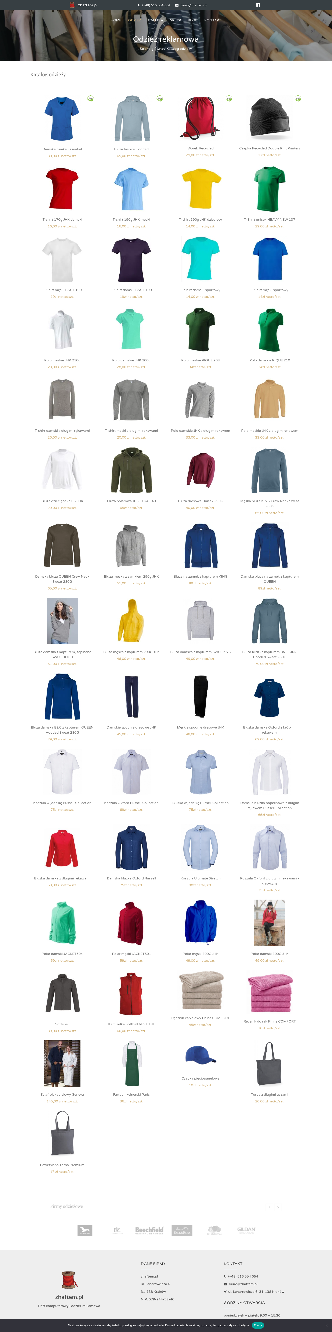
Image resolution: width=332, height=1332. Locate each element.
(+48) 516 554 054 (154, 5)
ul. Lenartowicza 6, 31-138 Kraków (254, 1292)
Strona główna (151, 49)
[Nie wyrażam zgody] (327, 1325)
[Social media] (258, 5)
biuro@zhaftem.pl (191, 5)
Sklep (175, 20)
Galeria (155, 20)
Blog (193, 20)
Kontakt (212, 20)
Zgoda (258, 1325)
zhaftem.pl (83, 5)
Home (116, 20)
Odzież (134, 20)
